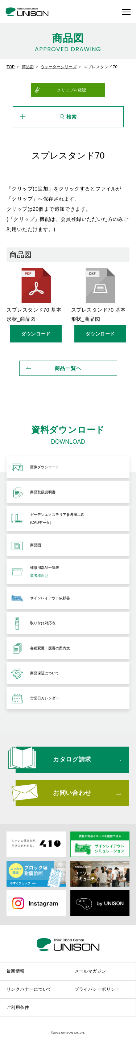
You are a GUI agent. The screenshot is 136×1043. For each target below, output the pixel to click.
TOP (11, 67)
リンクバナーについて (29, 989)
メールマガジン (90, 971)
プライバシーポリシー (97, 989)
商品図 (28, 67)
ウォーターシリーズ (59, 67)
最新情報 (16, 971)
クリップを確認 (71, 90)
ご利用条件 (18, 1007)
